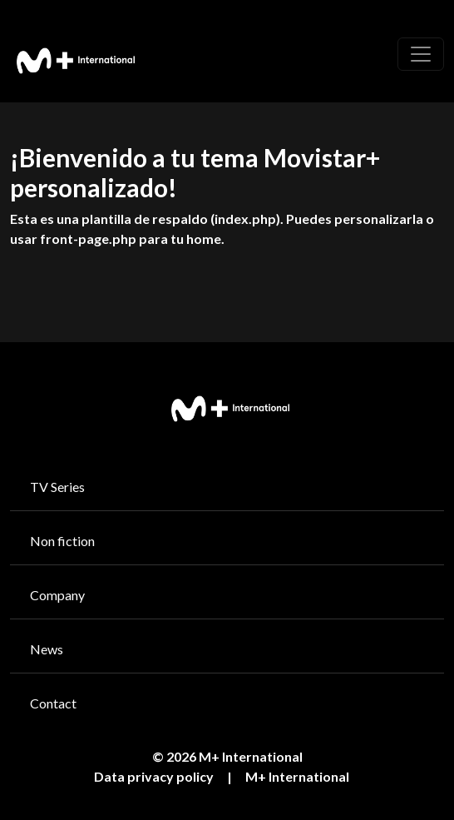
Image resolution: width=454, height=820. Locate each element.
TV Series (57, 486)
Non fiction (62, 541)
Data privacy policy (154, 776)
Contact (53, 703)
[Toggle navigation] (420, 54)
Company (57, 595)
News (46, 649)
